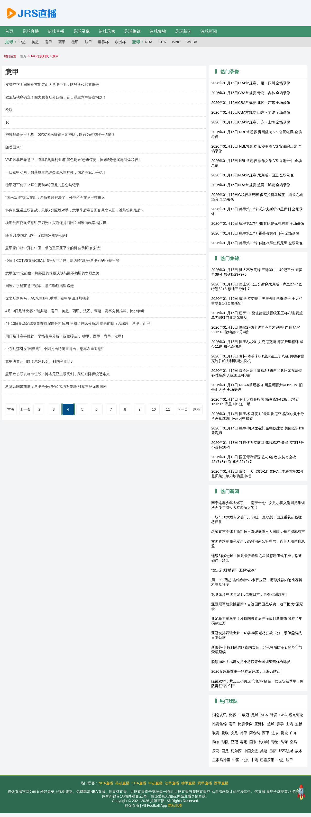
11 (168, 409)
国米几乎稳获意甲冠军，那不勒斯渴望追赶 (39, 286)
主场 (289, 724)
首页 (9, 31)
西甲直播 (221, 783)
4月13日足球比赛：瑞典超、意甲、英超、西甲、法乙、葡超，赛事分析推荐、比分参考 (74, 311)
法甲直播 (172, 783)
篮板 (298, 724)
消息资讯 (219, 715)
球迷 (275, 742)
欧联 (9, 110)
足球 (255, 715)
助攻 (215, 742)
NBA (148, 42)
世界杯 (103, 42)
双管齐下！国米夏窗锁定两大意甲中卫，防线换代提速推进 (52, 85)
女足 (234, 733)
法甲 (88, 42)
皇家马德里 (221, 760)
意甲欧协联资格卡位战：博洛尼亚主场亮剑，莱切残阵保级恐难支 (57, 374)
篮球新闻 (208, 31)
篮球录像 (107, 31)
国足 (225, 751)
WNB (176, 42)
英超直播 (122, 783)
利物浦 (264, 742)
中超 (22, 42)
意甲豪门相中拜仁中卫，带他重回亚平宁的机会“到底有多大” (53, 248)
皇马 (293, 742)
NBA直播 (105, 783)
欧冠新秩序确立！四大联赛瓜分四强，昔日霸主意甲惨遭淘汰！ (55, 97)
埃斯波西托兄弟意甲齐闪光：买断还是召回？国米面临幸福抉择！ (57, 223)
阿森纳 (254, 733)
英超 (35, 42)
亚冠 (234, 742)
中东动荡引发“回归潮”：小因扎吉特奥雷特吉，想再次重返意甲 (55, 349)
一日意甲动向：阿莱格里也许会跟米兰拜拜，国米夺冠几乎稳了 (55, 172)
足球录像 (81, 31)
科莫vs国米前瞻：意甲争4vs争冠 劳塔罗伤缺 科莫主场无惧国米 (56, 386)
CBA (162, 42)
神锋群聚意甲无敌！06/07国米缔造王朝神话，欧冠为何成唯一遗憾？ (60, 134)
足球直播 (30, 31)
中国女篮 (251, 751)
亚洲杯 (259, 724)
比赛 (232, 715)
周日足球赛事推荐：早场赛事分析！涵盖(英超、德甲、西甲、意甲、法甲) (64, 336)
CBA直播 (139, 783)
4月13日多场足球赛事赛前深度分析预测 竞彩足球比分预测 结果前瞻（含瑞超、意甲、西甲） (79, 323)
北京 (245, 760)
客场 (243, 742)
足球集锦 (132, 31)
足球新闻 (183, 31)
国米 (253, 742)
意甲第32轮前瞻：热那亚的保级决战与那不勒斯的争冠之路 (52, 273)
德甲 (75, 42)
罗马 (215, 751)
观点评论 (296, 715)
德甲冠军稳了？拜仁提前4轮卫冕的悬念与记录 (42, 185)
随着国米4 (13, 147)
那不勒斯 (286, 751)
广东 (293, 733)
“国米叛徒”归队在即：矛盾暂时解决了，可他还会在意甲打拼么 (55, 197)
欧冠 (245, 715)
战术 (298, 751)
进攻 (275, 733)
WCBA (191, 42)
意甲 (48, 42)
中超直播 (155, 783)
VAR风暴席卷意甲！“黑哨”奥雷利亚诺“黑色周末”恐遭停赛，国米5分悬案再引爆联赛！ (73, 160)
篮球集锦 (158, 31)
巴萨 (273, 751)
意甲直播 (205, 783)
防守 (284, 742)
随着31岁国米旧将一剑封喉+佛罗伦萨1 (36, 235)
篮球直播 (56, 31)
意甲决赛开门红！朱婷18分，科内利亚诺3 (38, 361)
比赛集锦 (219, 724)
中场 (254, 760)
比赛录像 (245, 724)
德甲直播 (188, 783)
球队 (225, 742)
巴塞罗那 (267, 760)
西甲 (62, 42)
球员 (273, 715)
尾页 (196, 409)
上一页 (25, 409)
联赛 (215, 733)
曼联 (225, 733)
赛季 (280, 724)
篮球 (271, 724)
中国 (236, 760)
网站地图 (175, 805)
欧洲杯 (120, 42)
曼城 (284, 733)
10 (7, 122)
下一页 (182, 409)
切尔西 (236, 751)
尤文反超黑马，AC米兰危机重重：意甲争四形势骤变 (47, 298)
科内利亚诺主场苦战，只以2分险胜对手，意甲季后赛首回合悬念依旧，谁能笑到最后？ (74, 210)
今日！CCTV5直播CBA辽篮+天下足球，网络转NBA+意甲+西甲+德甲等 (62, 260)
